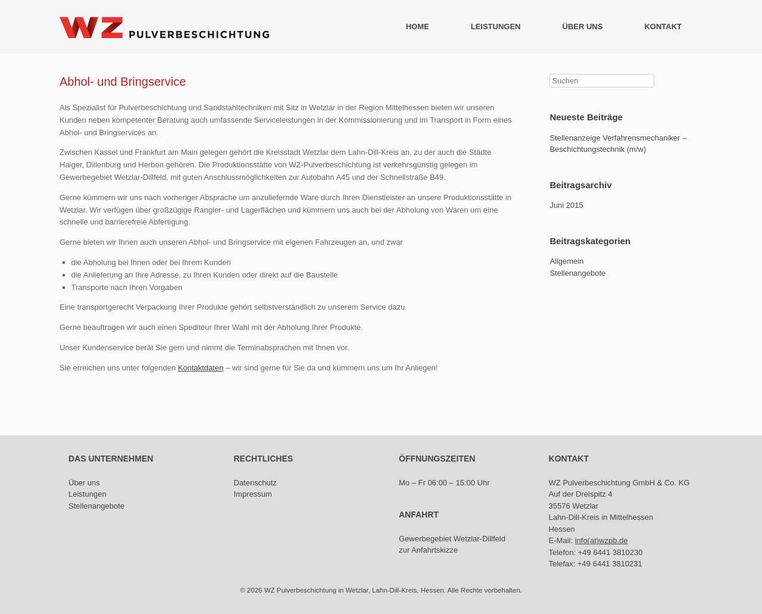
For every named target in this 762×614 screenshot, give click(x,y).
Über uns (84, 482)
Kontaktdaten (201, 367)
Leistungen (87, 494)
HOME (417, 26)
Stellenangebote (577, 273)
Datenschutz (255, 482)
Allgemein (566, 261)
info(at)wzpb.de (601, 540)
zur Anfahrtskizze (428, 550)
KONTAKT (663, 26)
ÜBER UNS (583, 26)
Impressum (253, 494)
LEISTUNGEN (496, 26)
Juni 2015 (566, 205)
